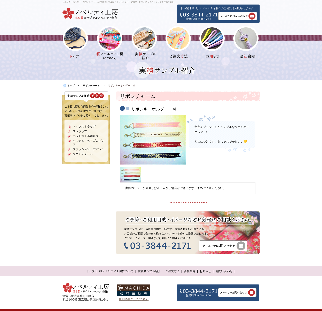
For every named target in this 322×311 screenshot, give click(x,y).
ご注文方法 (172, 271)
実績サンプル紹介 (149, 271)
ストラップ (80, 131)
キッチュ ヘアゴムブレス (88, 142)
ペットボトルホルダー (87, 136)
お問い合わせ (224, 271)
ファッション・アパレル (88, 149)
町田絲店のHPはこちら (134, 299)
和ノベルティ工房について (116, 271)
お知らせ (205, 271)
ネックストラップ (84, 126)
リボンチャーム (91, 85)
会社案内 (189, 271)
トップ (71, 85)
